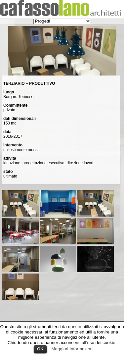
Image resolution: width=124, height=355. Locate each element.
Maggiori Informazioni (72, 348)
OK (40, 348)
